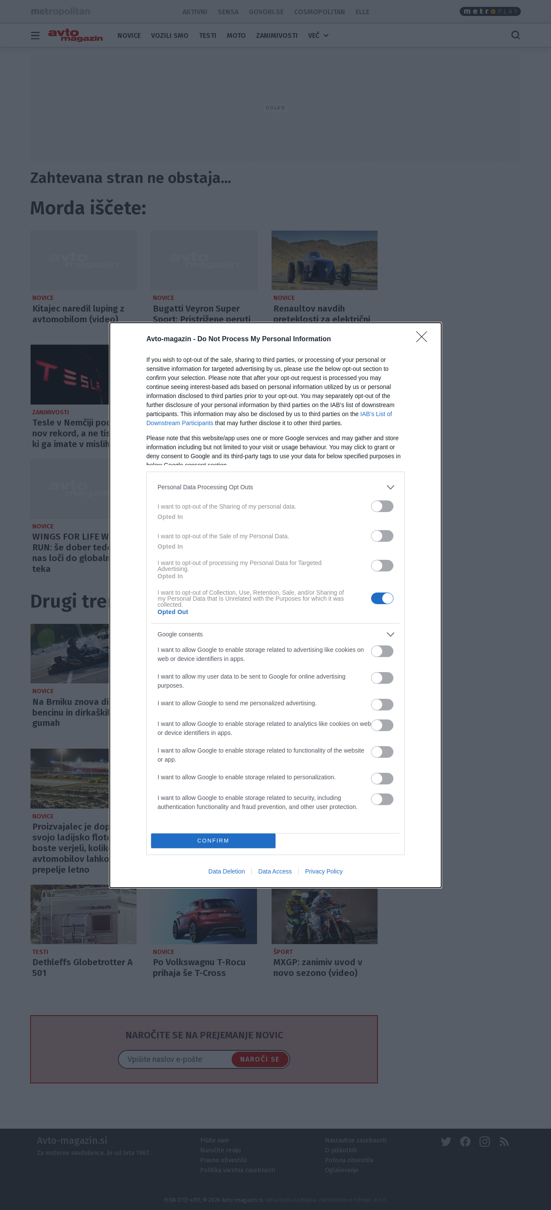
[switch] (382, 506)
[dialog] (275, 605)
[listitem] (275, 487)
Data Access (275, 871)
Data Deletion (226, 871)
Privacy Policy (324, 871)
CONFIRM (213, 840)
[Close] (424, 339)
